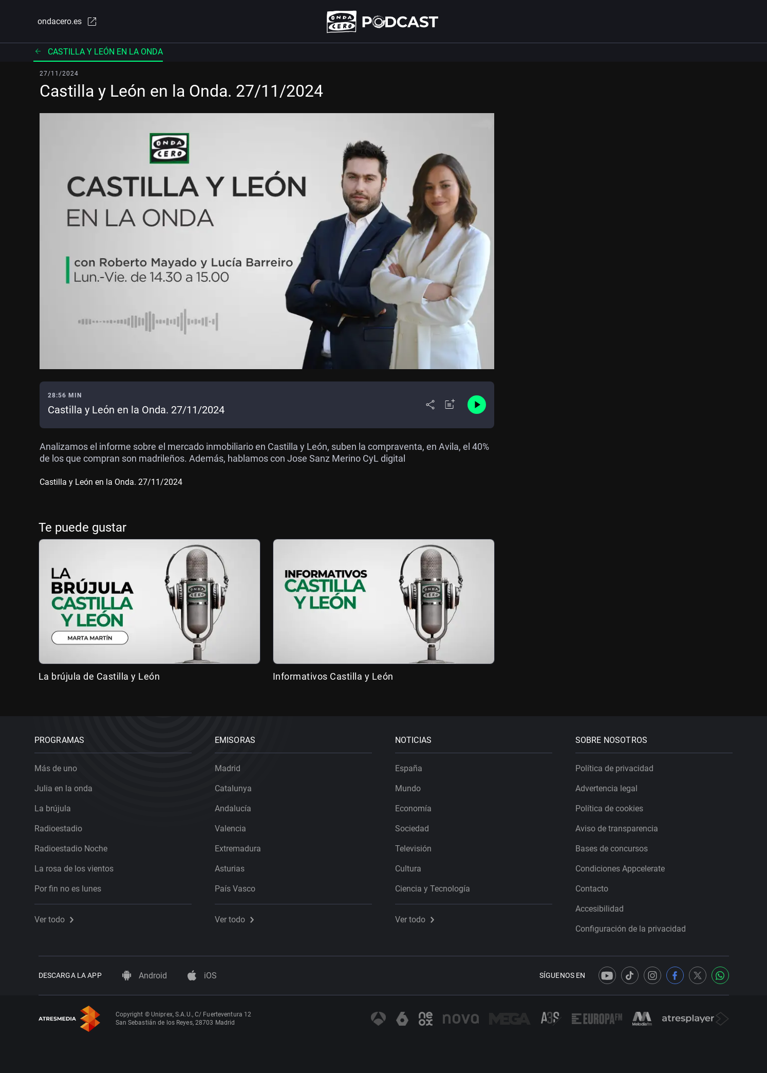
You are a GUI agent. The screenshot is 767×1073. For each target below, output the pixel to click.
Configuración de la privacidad (634, 925)
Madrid (232, 765)
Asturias (234, 865)
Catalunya (237, 785)
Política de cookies (613, 805)
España (412, 765)
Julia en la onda (68, 785)
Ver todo (58, 916)
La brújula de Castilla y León (99, 678)
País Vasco (239, 885)
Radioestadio (62, 825)
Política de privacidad (618, 765)
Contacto (595, 885)
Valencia (234, 825)
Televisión (417, 845)
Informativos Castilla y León (333, 678)
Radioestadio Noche (75, 845)
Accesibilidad (603, 905)
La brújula (57, 805)
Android (144, 975)
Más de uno (60, 765)
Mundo (412, 785)
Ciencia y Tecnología (436, 885)
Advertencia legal (610, 785)
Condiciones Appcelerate (624, 865)
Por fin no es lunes (72, 885)
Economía (417, 805)
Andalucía (237, 805)
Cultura (412, 865)
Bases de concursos (615, 845)
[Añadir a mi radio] (450, 407)
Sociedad (416, 825)
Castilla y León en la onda (98, 54)
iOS (202, 975)
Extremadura (242, 845)
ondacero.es (63, 22)
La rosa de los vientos (78, 865)
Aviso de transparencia (620, 825)
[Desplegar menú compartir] (430, 407)
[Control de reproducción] (476, 407)
